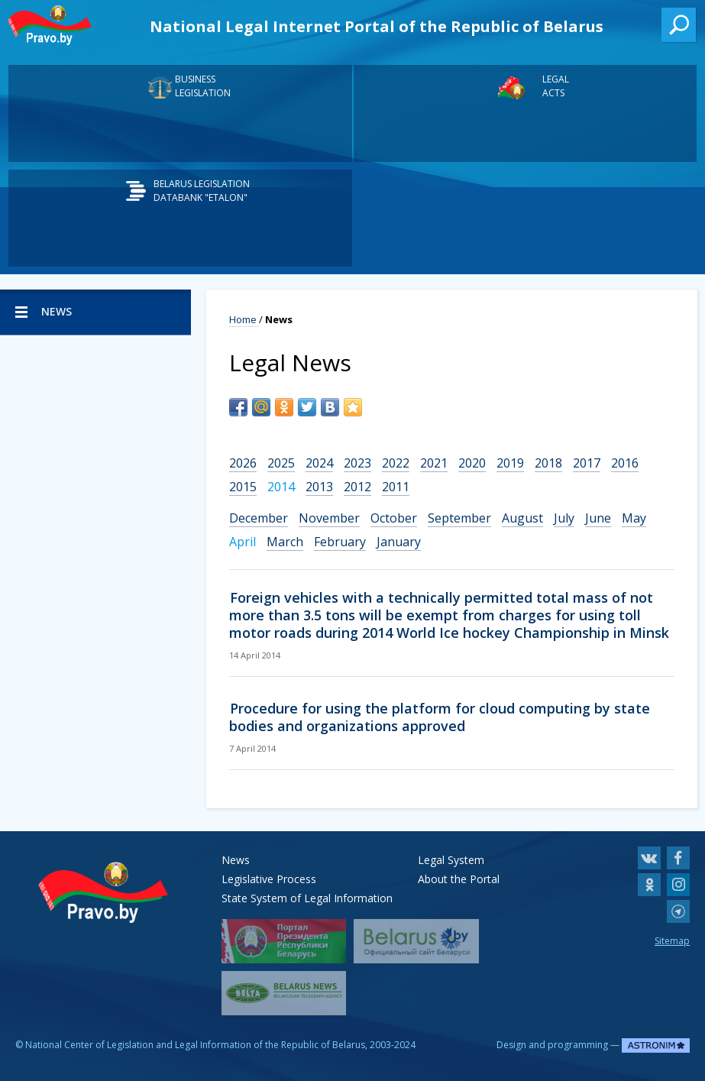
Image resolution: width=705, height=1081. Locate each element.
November (329, 518)
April (242, 541)
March (285, 541)
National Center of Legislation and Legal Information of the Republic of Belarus (195, 1044)
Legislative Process (269, 879)
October (393, 518)
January (399, 541)
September (459, 518)
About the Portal (459, 879)
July (564, 518)
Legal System (451, 860)
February (340, 541)
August (522, 518)
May (634, 518)
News (236, 860)
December (258, 518)
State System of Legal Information (307, 898)
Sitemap (672, 940)
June (598, 518)
